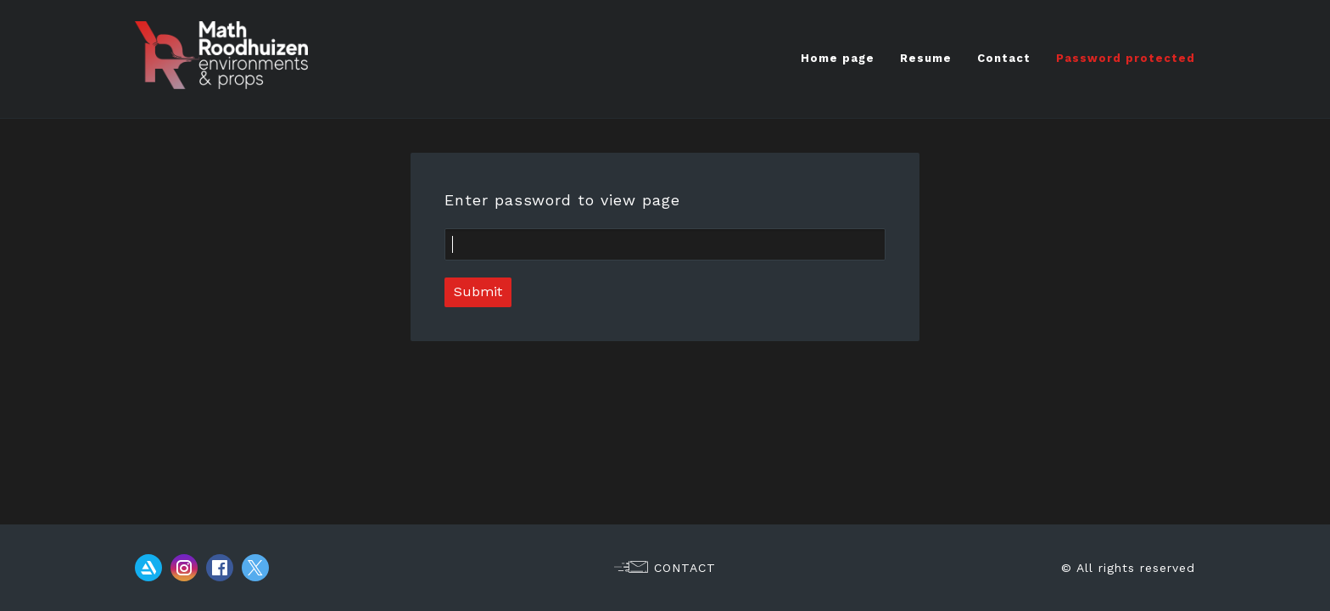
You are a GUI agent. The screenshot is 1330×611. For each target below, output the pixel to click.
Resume (926, 58)
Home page (838, 58)
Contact (1004, 58)
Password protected (1125, 58)
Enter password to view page (562, 200)
